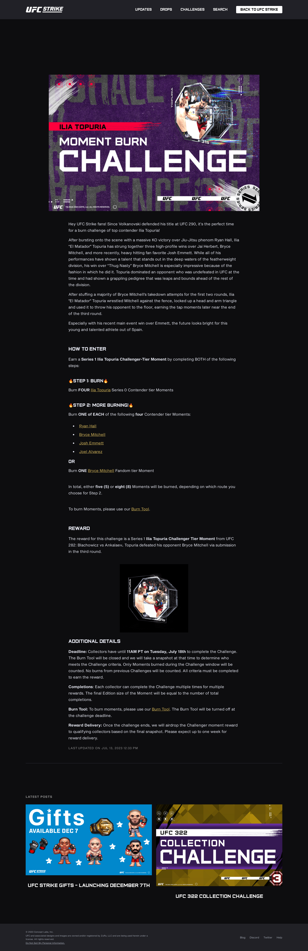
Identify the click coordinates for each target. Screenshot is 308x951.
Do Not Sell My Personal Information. (45, 943)
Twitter (268, 937)
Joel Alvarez (90, 451)
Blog (242, 937)
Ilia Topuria (101, 389)
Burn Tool (140, 509)
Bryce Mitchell (92, 434)
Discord (254, 937)
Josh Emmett (91, 443)
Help (279, 937)
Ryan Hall (87, 426)
